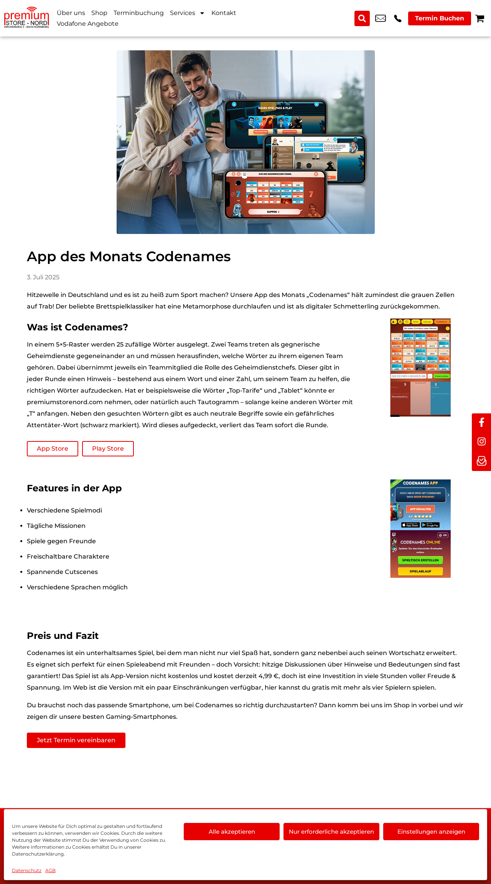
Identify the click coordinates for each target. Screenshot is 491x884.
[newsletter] (481, 461)
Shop (99, 13)
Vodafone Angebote (88, 23)
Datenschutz (26, 870)
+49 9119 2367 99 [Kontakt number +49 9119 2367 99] (398, 18)
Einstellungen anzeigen (431, 831)
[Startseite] (27, 18)
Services (187, 13)
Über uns (71, 13)
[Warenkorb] (479, 18)
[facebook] (481, 423)
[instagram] (481, 442)
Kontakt (223, 13)
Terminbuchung (139, 13)
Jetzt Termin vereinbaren (76, 740)
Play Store (108, 448)
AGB (50, 870)
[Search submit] (362, 18)
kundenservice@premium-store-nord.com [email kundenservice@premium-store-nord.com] (380, 18)
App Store (52, 448)
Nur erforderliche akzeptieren (331, 831)
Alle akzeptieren (232, 831)
